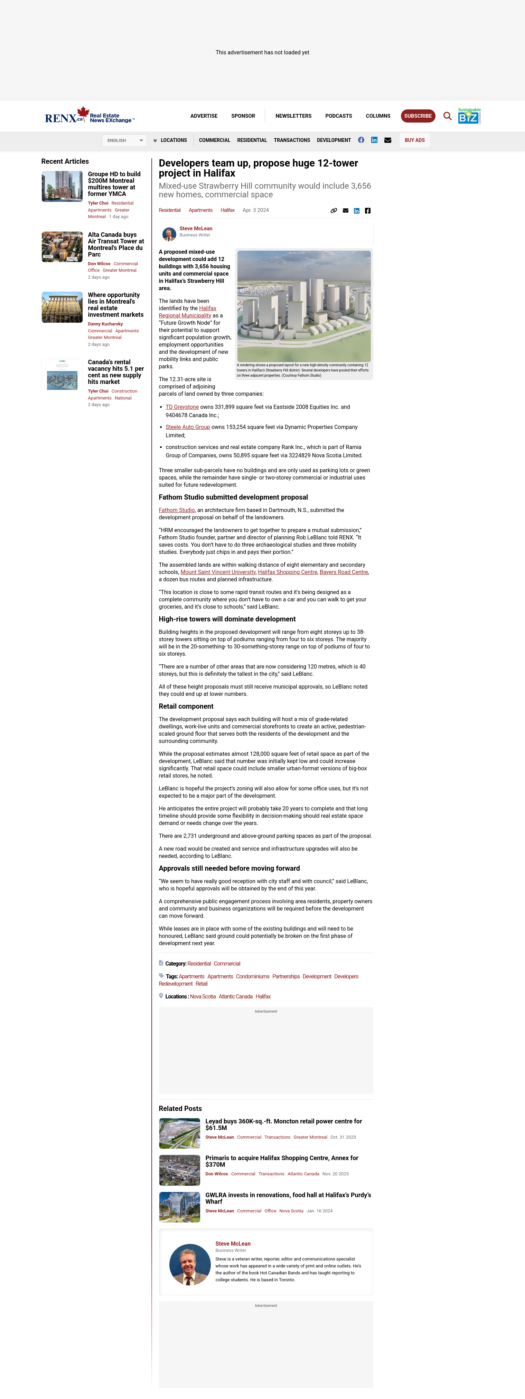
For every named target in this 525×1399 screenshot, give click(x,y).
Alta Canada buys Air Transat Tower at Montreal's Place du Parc (116, 244)
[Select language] (124, 140)
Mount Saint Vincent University (217, 572)
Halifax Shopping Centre (287, 572)
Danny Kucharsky (105, 323)
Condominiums (252, 976)
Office (94, 270)
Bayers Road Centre (344, 572)
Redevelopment (176, 983)
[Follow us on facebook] (364, 140)
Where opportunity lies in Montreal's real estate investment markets (116, 304)
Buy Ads (415, 140)
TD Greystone (182, 407)
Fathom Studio (177, 510)
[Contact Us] (391, 140)
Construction (124, 391)
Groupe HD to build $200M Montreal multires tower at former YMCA (114, 183)
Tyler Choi (98, 203)
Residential (252, 140)
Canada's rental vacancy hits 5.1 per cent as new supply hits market (116, 371)
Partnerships (286, 976)
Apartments (100, 210)
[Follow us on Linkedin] (377, 140)
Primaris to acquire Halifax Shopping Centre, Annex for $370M (282, 1161)
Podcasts (339, 116)
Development (334, 140)
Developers (346, 976)
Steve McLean (196, 228)
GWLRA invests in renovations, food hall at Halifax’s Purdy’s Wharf (289, 1198)
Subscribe (418, 116)
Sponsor (243, 116)
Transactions (292, 140)
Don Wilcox (99, 263)
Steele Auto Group (188, 427)
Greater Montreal (120, 270)
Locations (170, 140)
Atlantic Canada (236, 996)
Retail (201, 983)
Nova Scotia (203, 996)
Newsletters (293, 116)
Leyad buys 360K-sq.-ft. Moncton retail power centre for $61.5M (284, 1124)
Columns (378, 116)
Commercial (215, 140)
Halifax (227, 210)
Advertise (203, 116)
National (123, 398)
